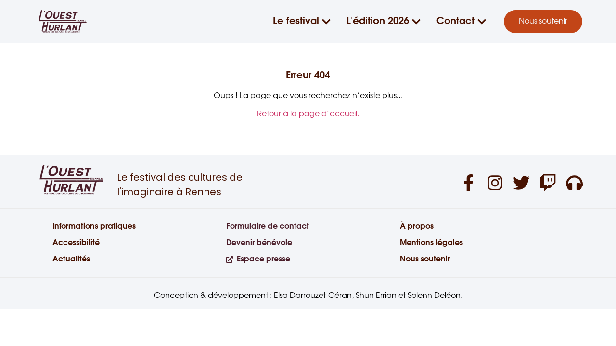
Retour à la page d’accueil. (308, 114)
